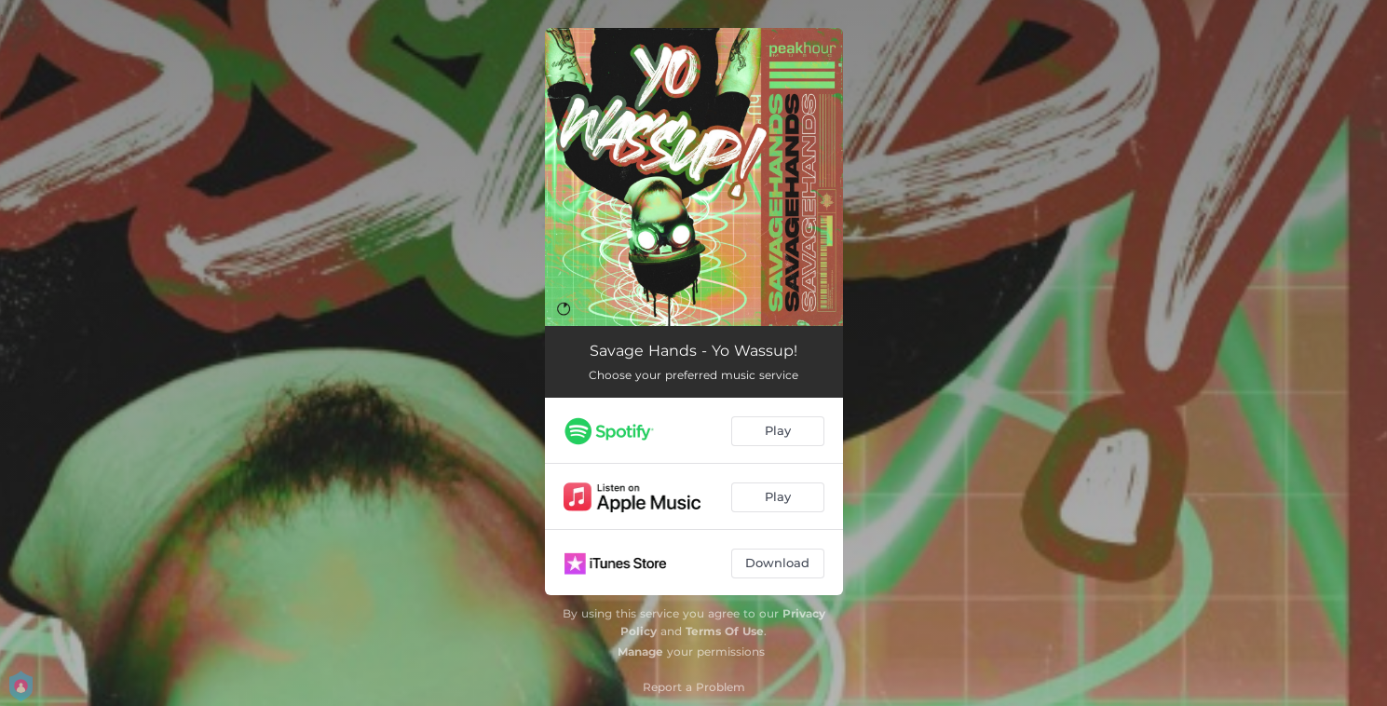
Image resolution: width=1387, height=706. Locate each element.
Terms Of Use (725, 631)
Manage (640, 651)
